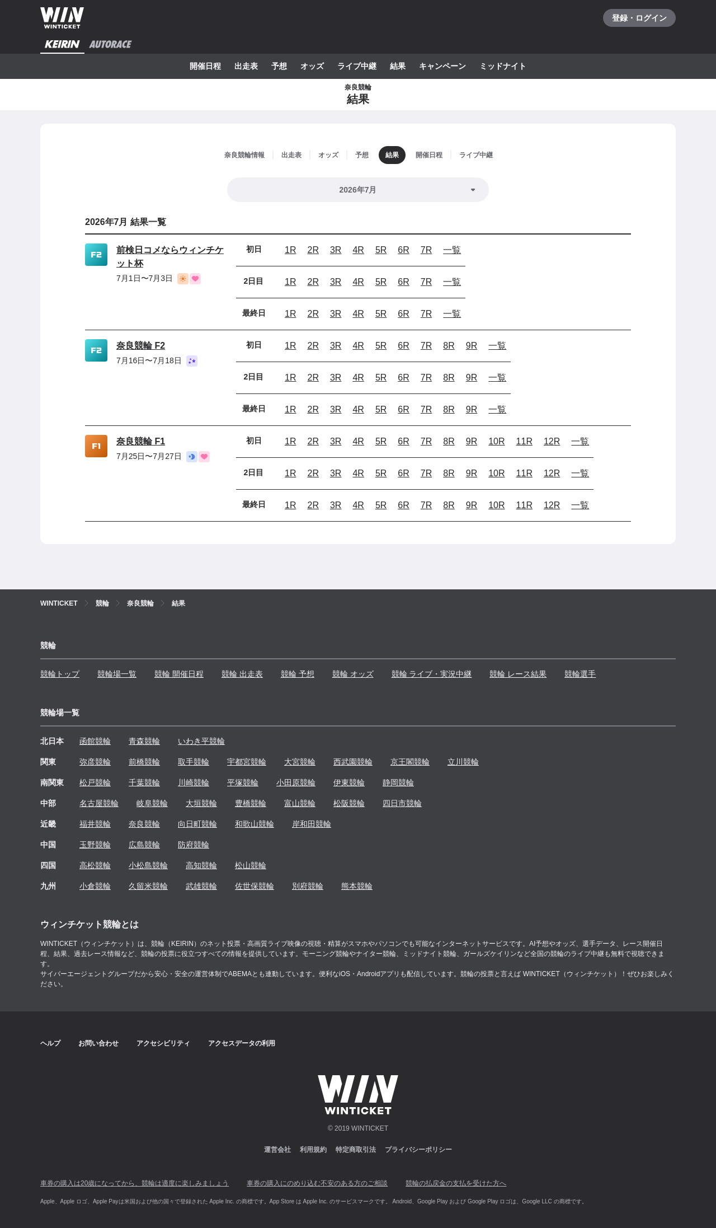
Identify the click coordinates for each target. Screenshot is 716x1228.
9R (471, 345)
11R (524, 441)
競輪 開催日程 (179, 673)
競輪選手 (580, 673)
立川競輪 (463, 761)
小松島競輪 (148, 865)
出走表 (246, 66)
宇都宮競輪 (246, 761)
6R (403, 250)
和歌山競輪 (254, 823)
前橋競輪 (144, 761)
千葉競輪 (144, 782)
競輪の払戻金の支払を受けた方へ (456, 1183)
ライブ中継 (356, 66)
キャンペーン (442, 66)
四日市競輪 (402, 803)
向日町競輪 (197, 823)
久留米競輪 (148, 886)
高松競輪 (95, 865)
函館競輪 (95, 741)
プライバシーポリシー (418, 1150)
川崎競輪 (193, 782)
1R (290, 250)
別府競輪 (307, 886)
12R (552, 441)
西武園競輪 (353, 761)
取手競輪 (193, 761)
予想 (279, 66)
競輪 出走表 (242, 673)
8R (448, 345)
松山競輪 (250, 865)
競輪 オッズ (353, 673)
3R (335, 250)
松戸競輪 (95, 782)
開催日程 (205, 66)
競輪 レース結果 (518, 673)
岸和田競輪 (311, 823)
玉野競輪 (95, 844)
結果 (398, 66)
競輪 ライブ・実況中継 (432, 673)
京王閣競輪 (410, 761)
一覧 (452, 250)
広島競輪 (144, 844)
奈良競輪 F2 (140, 345)
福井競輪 (95, 823)
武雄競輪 (201, 886)
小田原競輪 (295, 782)
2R (312, 250)
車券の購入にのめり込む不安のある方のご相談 (317, 1183)
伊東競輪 (349, 782)
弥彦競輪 (95, 761)
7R (426, 250)
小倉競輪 (95, 886)
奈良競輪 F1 (140, 441)
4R (358, 250)
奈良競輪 (144, 823)
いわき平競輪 (201, 741)
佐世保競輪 (254, 886)
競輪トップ (59, 673)
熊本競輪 (357, 886)
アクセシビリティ (163, 1043)
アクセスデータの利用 (241, 1043)
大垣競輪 (201, 803)
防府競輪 (193, 844)
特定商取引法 (356, 1150)
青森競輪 (144, 741)
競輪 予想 (297, 673)
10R (496, 441)
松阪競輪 (349, 803)
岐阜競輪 (152, 803)
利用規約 (313, 1150)
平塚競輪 (242, 782)
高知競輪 (201, 865)
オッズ (312, 66)
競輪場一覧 (116, 673)
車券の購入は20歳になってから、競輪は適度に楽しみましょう (134, 1183)
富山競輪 (299, 803)
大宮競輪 (299, 761)
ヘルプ (50, 1043)
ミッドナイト (502, 66)
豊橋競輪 (250, 803)
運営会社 (277, 1150)
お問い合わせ (98, 1043)
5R (381, 250)
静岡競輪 (398, 782)
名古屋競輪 (99, 803)
